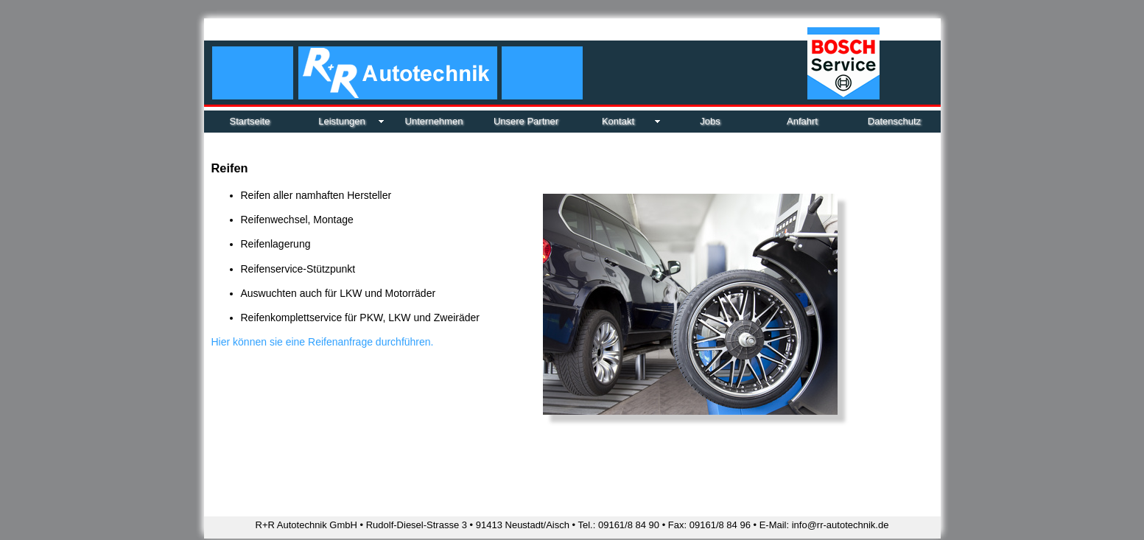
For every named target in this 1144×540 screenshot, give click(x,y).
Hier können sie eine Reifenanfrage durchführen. (322, 342)
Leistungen (341, 121)
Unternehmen (434, 121)
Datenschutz (894, 121)
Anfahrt (802, 121)
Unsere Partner (526, 121)
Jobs (710, 121)
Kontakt (618, 121)
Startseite (250, 121)
